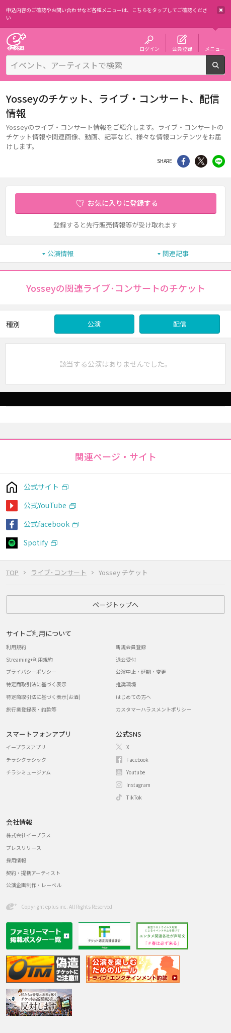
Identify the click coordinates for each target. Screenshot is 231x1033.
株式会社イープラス (28, 835)
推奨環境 (126, 684)
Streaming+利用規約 (29, 659)
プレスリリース (23, 847)
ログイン (149, 48)
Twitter (201, 161)
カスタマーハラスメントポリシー (153, 709)
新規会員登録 (131, 647)
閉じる (221, 10)
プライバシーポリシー (31, 671)
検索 (224, 70)
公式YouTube (45, 505)
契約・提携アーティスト (33, 873)
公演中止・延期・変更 (141, 671)
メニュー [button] (215, 48)
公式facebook (46, 524)
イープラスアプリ (26, 747)
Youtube (135, 772)
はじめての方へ (133, 696)
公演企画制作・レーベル (33, 885)
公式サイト (41, 487)
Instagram (138, 784)
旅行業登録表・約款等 (31, 709)
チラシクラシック (26, 759)
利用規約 (16, 647)
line (218, 161)
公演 (94, 324)
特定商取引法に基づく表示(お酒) (43, 696)
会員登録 (182, 48)
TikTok (134, 797)
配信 (179, 324)
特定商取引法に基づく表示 (36, 684)
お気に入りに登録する (123, 203)
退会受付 (126, 659)
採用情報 (16, 860)
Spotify (36, 542)
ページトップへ (115, 604)
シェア (183, 161)
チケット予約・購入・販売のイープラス (16, 41)
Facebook (137, 759)
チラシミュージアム (28, 772)
